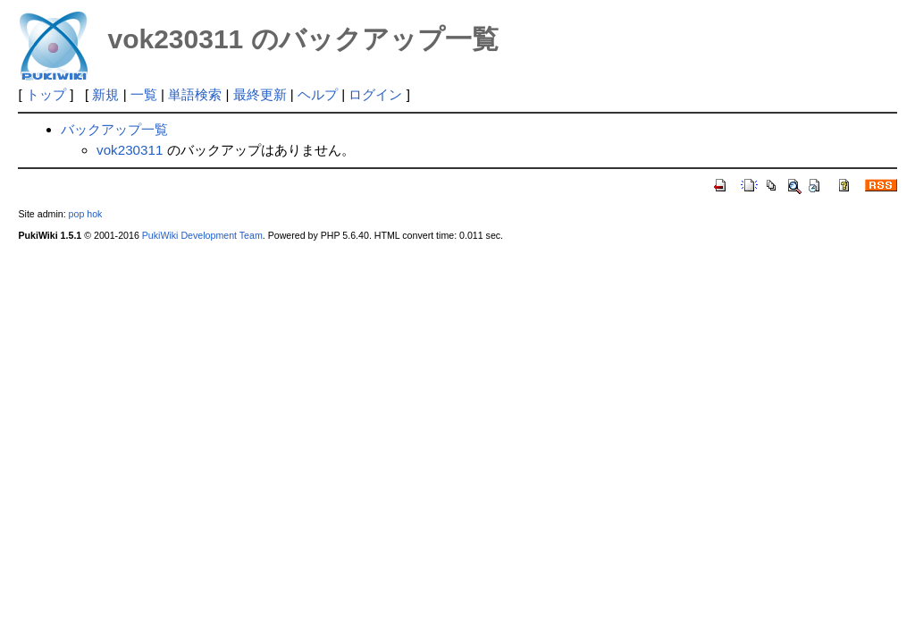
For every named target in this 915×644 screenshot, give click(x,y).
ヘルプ (318, 94)
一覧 (143, 94)
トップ (46, 94)
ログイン (375, 94)
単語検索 (195, 94)
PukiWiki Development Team (202, 235)
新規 (105, 94)
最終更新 (260, 94)
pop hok (86, 213)
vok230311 (130, 149)
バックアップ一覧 (114, 129)
